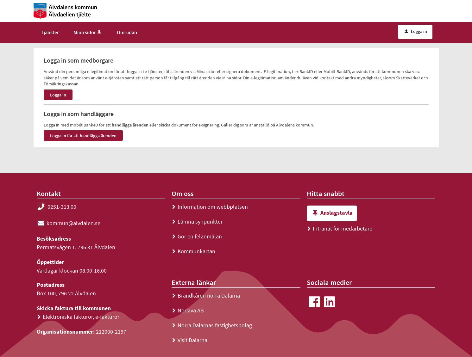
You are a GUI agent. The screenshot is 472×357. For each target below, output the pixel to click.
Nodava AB (188, 310)
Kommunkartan (193, 251)
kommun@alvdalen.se (68, 223)
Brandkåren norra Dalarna (206, 295)
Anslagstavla (332, 213)
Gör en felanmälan (197, 236)
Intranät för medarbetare (339, 228)
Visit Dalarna (189, 340)
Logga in (416, 31)
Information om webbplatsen (210, 206)
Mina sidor (87, 32)
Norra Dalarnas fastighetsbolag (212, 325)
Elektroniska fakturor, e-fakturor (78, 316)
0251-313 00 (56, 206)
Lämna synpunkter (197, 221)
